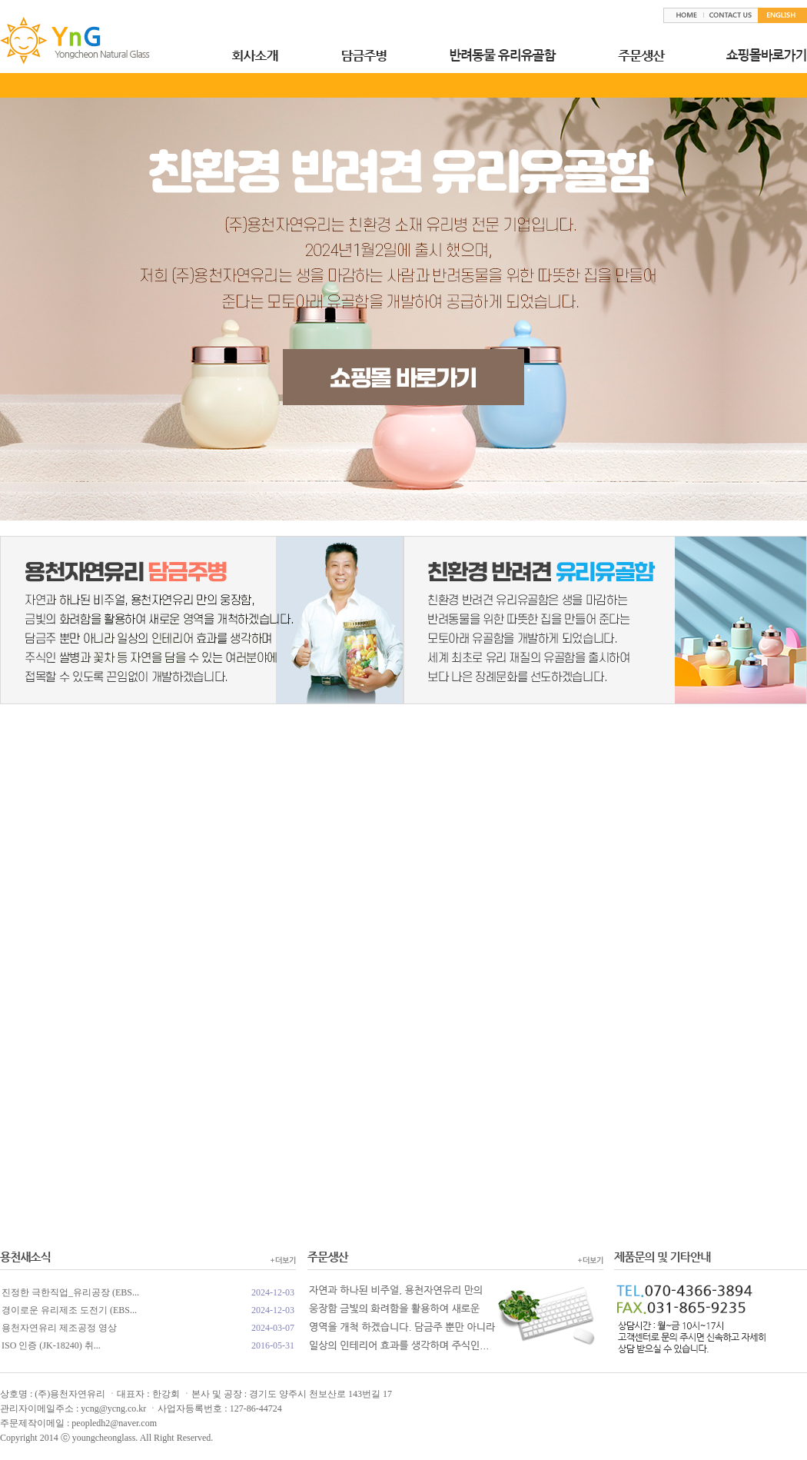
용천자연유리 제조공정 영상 (59, 1327)
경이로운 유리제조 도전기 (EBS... (69, 1310)
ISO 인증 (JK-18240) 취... (51, 1345)
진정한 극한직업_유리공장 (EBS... (70, 1292)
